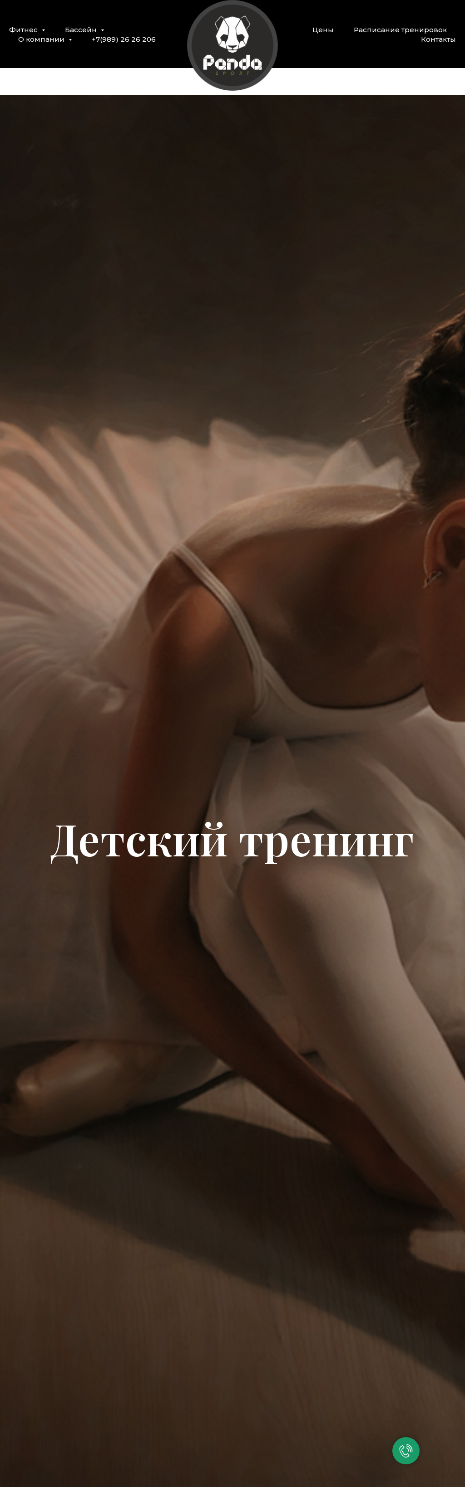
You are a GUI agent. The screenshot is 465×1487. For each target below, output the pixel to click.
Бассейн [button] (82, 29)
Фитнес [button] (24, 29)
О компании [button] (42, 39)
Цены (323, 29)
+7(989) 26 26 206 (124, 39)
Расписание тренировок (400, 29)
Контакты (438, 39)
